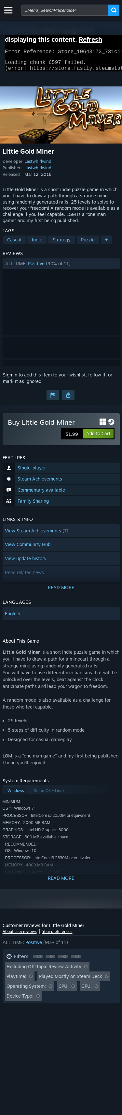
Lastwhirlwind (37, 165)
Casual (14, 243)
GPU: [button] (86, 990)
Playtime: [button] (16, 980)
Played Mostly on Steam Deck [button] (70, 980)
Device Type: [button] (20, 999)
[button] (61, 267)
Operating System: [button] (26, 990)
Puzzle (88, 243)
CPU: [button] (64, 990)
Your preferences (57, 935)
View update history (26, 562)
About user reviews (20, 935)
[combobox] (64, 10)
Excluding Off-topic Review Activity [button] (44, 970)
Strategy (62, 243)
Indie (37, 243)
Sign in (10, 378)
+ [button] (106, 243)
